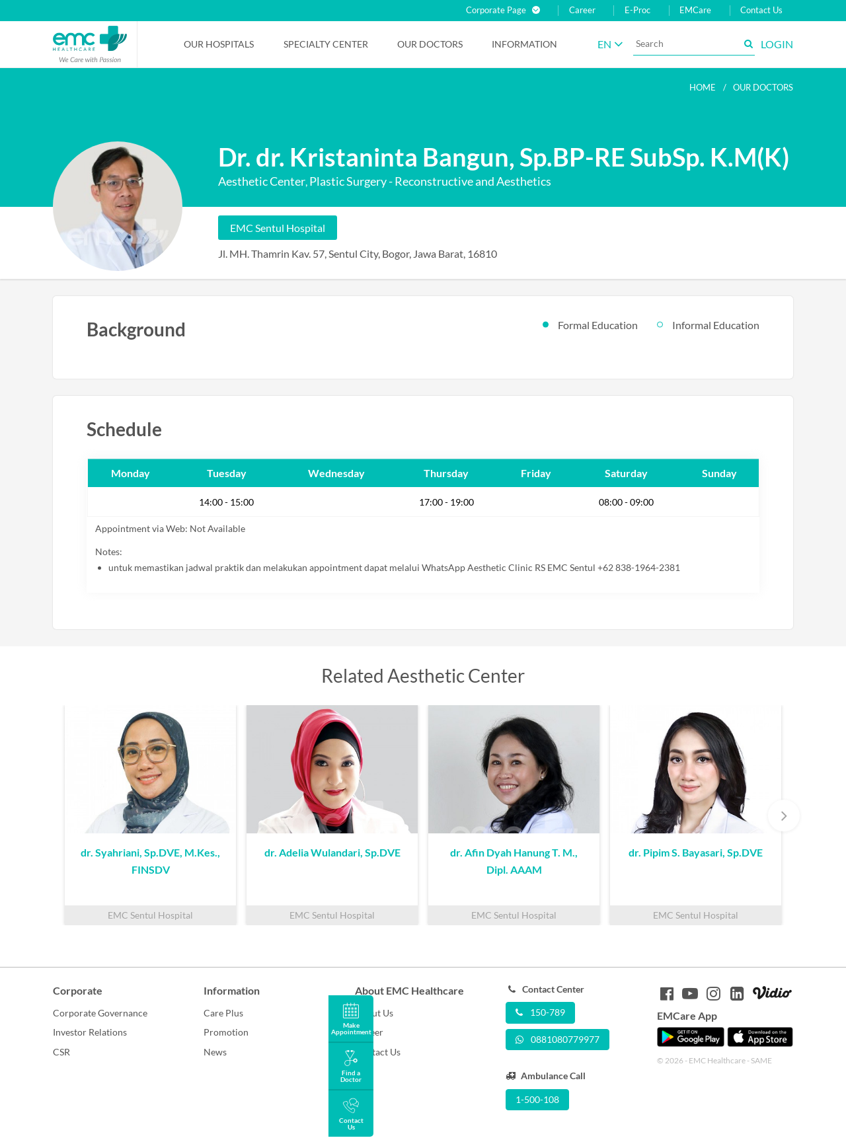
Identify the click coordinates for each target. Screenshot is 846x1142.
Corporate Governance (100, 1012)
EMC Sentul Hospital (277, 227)
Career (582, 10)
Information (524, 44)
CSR (61, 1051)
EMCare (695, 10)
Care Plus (223, 1012)
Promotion (226, 1032)
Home (702, 87)
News (215, 1051)
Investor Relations (90, 1032)
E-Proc (637, 10)
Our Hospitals (219, 44)
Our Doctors (430, 44)
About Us (374, 1012)
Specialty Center (326, 44)
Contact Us (761, 10)
